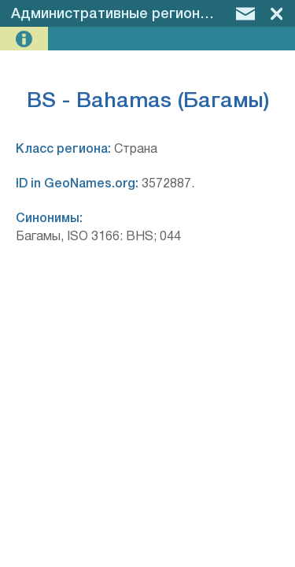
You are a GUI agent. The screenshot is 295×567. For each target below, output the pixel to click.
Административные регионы (110, 14)
